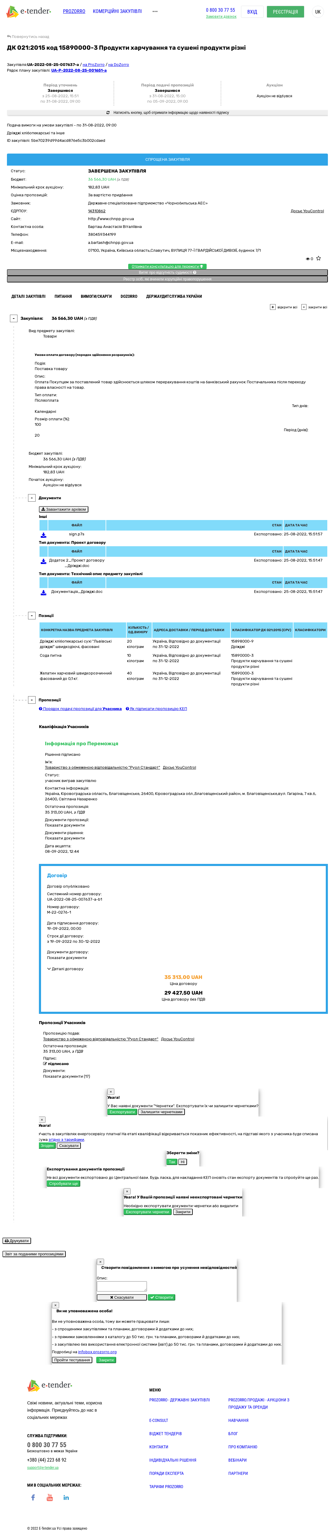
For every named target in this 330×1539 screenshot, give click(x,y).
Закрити (183, 1212)
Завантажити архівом (63, 509)
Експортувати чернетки (147, 1212)
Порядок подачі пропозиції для (80, 708)
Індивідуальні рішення (172, 1462)
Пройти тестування (72, 1362)
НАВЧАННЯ (238, 1422)
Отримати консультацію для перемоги (167, 266)
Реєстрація (285, 12)
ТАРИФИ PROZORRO (166, 1488)
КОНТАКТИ (158, 1448)
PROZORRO (74, 11)
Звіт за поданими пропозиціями (34, 1254)
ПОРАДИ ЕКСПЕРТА (166, 1475)
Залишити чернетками (161, 1112)
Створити (161, 1299)
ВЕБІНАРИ (237, 1462)
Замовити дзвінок (221, 16)
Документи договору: (68, 952)
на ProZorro (94, 64)
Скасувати (68, 1145)
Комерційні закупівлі (117, 11)
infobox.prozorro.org (97, 1353)
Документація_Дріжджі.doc (77, 591)
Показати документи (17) (66, 1076)
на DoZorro (118, 64)
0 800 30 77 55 (220, 10)
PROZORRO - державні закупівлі (179, 1401)
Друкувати (17, 1240)
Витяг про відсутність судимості (167, 272)
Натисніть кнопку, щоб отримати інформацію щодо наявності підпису (167, 113)
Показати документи (65, 825)
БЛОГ (233, 1435)
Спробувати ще (63, 1183)
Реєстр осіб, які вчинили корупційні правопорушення (167, 279)
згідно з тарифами (66, 1139)
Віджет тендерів (165, 1435)
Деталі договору (65, 969)
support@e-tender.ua (43, 1469)
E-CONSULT (158, 1422)
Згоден (47, 1145)
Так (172, 1162)
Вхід (252, 12)
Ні (183, 1162)
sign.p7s (76, 534)
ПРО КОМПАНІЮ (242, 1448)
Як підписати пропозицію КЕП (156, 708)
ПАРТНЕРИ (238, 1475)
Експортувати (122, 1112)
